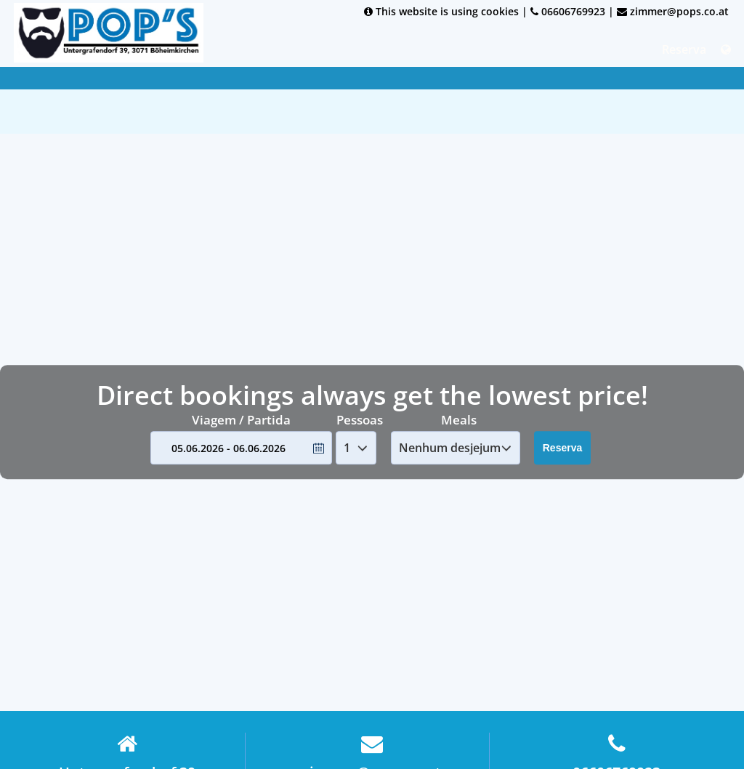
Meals (459, 419)
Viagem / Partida (241, 419)
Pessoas (359, 419)
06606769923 (567, 11)
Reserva (684, 49)
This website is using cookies (441, 11)
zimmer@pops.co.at (673, 11)
